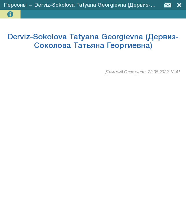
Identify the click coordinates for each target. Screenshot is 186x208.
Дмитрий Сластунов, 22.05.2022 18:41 (142, 72)
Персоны (15, 5)
